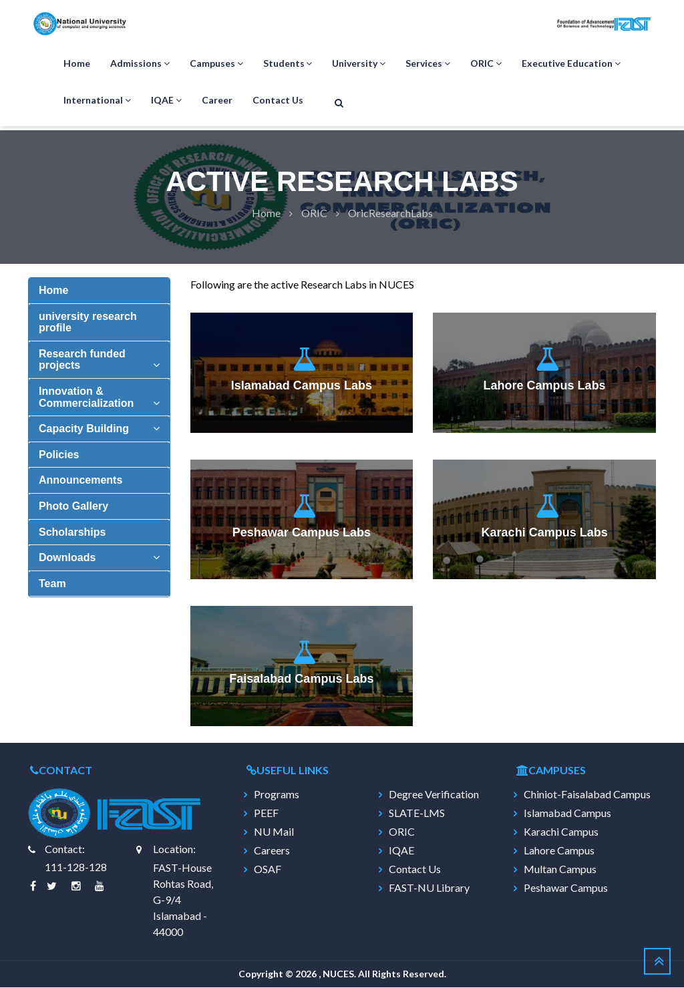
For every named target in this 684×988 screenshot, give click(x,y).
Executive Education (571, 64)
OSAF (267, 870)
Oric (314, 213)
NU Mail (274, 832)
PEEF (266, 814)
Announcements (80, 480)
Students (288, 64)
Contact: (65, 849)
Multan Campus (560, 870)
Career (217, 100)
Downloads (67, 558)
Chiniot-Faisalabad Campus (587, 795)
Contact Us (277, 100)
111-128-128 (76, 867)
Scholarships (72, 532)
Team (52, 584)
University (358, 64)
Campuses (216, 64)
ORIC (486, 64)
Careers (272, 851)
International (97, 101)
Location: (174, 849)
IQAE (166, 101)
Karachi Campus (561, 832)
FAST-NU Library (429, 888)
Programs (276, 795)
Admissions (140, 64)
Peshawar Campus (566, 888)
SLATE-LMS (417, 814)
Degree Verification (434, 795)
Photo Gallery (73, 506)
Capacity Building (84, 429)
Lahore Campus (559, 851)
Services (427, 64)
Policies (59, 455)
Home (76, 63)
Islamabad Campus (567, 814)
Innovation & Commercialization (86, 397)
